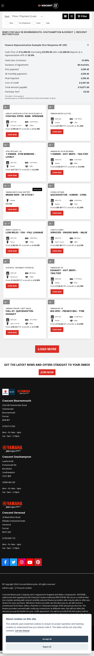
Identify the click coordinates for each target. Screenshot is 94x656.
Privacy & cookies (24, 588)
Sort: (7, 16)
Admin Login (7, 588)
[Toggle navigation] (2, 5)
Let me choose (22, 630)
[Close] (88, 45)
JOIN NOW (47, 372)
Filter (82, 16)
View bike (12, 134)
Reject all (47, 647)
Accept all (47, 639)
